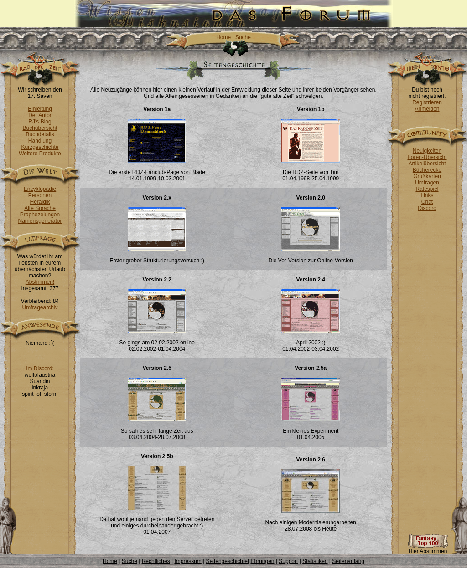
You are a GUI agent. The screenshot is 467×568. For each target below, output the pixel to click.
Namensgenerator (40, 221)
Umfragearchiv (39, 307)
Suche (243, 37)
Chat (427, 202)
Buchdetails (40, 134)
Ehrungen (262, 561)
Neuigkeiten (427, 151)
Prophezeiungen (40, 214)
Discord (427, 208)
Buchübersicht (39, 128)
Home (223, 37)
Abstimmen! (40, 282)
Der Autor (40, 115)
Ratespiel (426, 189)
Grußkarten (427, 176)
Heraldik (40, 202)
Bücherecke (427, 170)
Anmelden (427, 109)
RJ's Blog (39, 121)
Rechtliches (156, 561)
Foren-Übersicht (426, 157)
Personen (40, 195)
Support (288, 561)
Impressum (187, 561)
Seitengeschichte (227, 561)
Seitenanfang (348, 561)
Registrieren (427, 102)
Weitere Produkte (40, 153)
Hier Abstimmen (428, 548)
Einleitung (40, 109)
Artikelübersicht (427, 163)
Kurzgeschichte (39, 147)
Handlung (40, 141)
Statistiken (314, 561)
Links (426, 195)
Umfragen (427, 182)
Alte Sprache (40, 208)
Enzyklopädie (40, 189)
